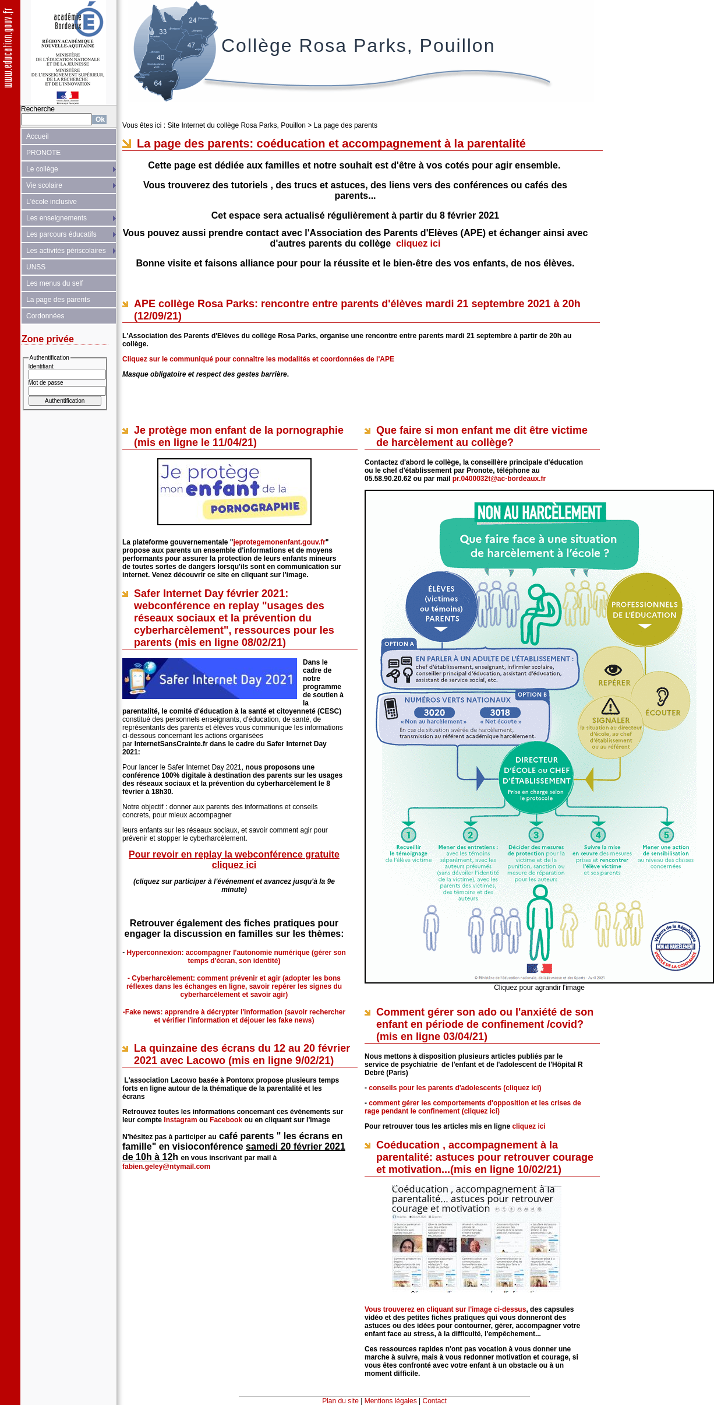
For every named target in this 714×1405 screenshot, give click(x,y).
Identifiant (41, 366)
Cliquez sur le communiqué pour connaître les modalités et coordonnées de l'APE (258, 359)
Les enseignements (56, 218)
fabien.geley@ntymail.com (166, 1166)
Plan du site (340, 1401)
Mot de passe (46, 383)
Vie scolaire (44, 185)
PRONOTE (43, 153)
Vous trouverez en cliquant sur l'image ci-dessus (445, 1309)
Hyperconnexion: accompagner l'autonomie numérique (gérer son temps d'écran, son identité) (236, 957)
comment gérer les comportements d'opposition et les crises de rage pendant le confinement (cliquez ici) (473, 1107)
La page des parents (58, 300)
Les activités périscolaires (66, 251)
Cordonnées (45, 316)
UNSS (35, 267)
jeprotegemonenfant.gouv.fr (279, 542)
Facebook (226, 1120)
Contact (435, 1401)
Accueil (37, 136)
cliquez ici (418, 243)
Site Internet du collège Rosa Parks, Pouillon (236, 125)
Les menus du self (54, 283)
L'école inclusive (51, 202)
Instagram (180, 1120)
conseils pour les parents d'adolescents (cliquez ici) (455, 1088)
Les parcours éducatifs (61, 234)
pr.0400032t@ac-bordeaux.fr (499, 479)
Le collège (42, 169)
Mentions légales (391, 1401)
